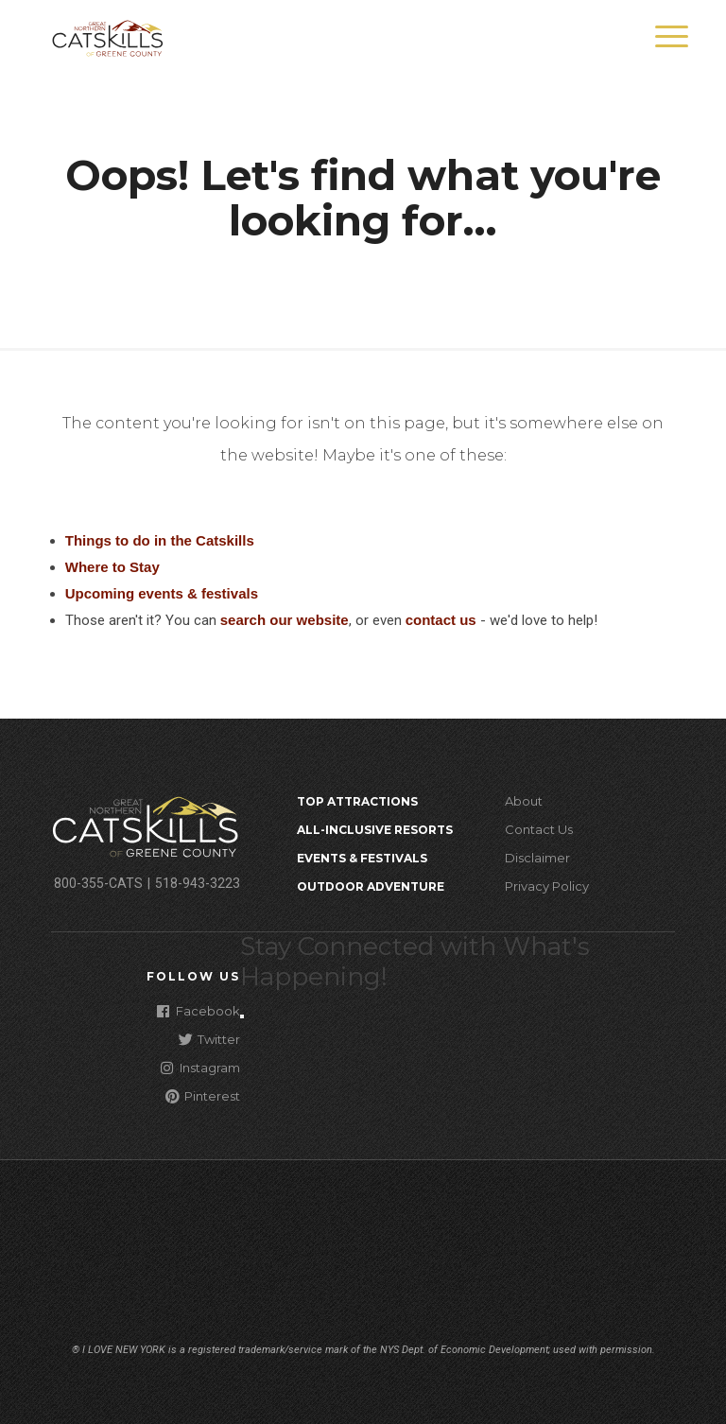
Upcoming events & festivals (161, 593)
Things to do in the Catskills (159, 540)
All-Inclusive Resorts (375, 830)
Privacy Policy (547, 886)
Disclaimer (537, 857)
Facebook (198, 1010)
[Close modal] (242, 1016)
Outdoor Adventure (370, 886)
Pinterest (202, 1095)
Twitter (209, 1039)
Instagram (200, 1067)
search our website (284, 620)
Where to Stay (112, 567)
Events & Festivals (362, 858)
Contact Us (539, 829)
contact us (441, 620)
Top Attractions (357, 801)
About (524, 800)
